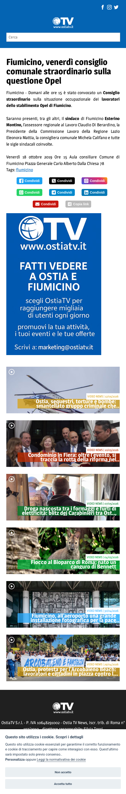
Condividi (29, 181)
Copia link (78, 204)
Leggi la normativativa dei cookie (61, 760)
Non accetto (63, 772)
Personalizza (15, 760)
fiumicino (24, 169)
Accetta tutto (63, 784)
